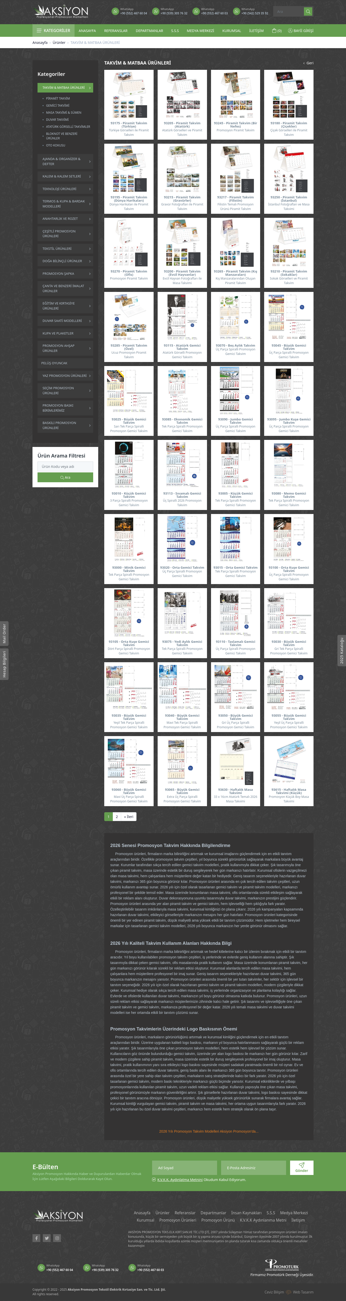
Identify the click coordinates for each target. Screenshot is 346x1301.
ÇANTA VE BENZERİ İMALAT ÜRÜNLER (63, 288)
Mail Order (4, 633)
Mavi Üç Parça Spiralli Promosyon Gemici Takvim (129, 799)
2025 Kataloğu (341, 651)
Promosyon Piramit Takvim (235, 130)
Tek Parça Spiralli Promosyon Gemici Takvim (182, 428)
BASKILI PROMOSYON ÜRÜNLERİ (59, 425)
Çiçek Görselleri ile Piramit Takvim (288, 132)
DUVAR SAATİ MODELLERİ (62, 320)
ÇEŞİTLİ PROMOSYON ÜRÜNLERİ (59, 233)
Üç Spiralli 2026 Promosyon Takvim (182, 502)
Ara (65, 477)
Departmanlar (213, 1213)
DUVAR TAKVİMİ (57, 119)
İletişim (300, 1220)
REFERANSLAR (116, 30)
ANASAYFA (87, 30)
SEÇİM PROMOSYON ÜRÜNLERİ (58, 390)
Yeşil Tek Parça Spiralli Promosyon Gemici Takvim (129, 724)
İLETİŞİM (256, 30)
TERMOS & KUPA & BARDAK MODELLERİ (64, 203)
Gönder (301, 1167)
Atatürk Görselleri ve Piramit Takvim (182, 132)
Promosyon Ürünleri (176, 1220)
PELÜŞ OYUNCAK (54, 363)
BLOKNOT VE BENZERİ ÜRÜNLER (61, 136)
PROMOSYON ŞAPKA (58, 273)
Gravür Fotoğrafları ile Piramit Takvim (182, 206)
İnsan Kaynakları (247, 1213)
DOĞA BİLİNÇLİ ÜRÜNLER (62, 261)
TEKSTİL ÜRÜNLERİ (57, 248)
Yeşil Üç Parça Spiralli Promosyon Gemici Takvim (288, 724)
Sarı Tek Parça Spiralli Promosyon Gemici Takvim (129, 428)
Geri (308, 62)
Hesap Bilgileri (4, 664)
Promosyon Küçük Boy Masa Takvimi (289, 799)
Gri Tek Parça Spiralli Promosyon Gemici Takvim (288, 651)
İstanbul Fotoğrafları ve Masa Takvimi (288, 206)
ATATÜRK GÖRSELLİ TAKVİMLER (68, 127)
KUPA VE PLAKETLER (58, 333)
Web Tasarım (303, 1292)
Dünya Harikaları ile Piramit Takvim (129, 206)
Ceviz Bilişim (274, 1292)
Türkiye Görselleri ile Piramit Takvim (129, 132)
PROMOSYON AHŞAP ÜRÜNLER (59, 348)
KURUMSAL (231, 30)
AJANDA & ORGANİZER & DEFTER (61, 161)
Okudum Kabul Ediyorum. (201, 1179)
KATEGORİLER (53, 30)
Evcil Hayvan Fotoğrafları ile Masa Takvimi (182, 280)
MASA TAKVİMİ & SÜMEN (63, 112)
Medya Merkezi (296, 1213)
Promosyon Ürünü (218, 1220)
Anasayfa (40, 42)
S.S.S (175, 30)
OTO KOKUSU (55, 145)
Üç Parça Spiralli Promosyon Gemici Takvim (235, 351)
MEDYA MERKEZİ (200, 30)
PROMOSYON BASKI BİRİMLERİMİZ (58, 408)
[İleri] (128, 816)
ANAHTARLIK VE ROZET (60, 218)
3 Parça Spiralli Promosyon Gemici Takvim (129, 502)
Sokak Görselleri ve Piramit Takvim (289, 280)
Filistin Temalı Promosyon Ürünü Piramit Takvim (236, 206)
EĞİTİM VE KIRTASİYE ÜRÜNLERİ (59, 306)
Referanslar (184, 1213)
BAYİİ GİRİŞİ (301, 30)
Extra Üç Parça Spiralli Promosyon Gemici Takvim (182, 799)
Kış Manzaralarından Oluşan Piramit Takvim (235, 280)
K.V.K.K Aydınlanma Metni (264, 1220)
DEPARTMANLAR (149, 30)
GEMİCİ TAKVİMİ (57, 105)
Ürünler (59, 42)
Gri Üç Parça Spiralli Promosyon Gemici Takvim (235, 724)
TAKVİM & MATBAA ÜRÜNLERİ (64, 87)
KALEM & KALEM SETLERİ (62, 176)
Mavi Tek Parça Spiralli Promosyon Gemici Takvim (182, 724)
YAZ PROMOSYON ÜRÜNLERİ (65, 375)
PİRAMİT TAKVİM (58, 98)
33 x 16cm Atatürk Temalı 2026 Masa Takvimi (235, 799)
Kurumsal (143, 1220)
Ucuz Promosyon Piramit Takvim (129, 354)
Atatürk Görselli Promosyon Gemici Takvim (182, 354)
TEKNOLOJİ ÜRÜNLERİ (59, 189)
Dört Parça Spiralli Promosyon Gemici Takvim (129, 651)
